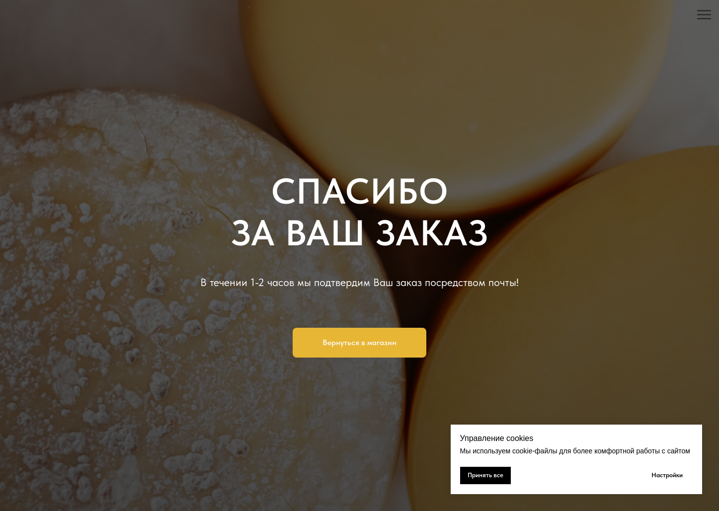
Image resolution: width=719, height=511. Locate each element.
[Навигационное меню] (704, 15)
